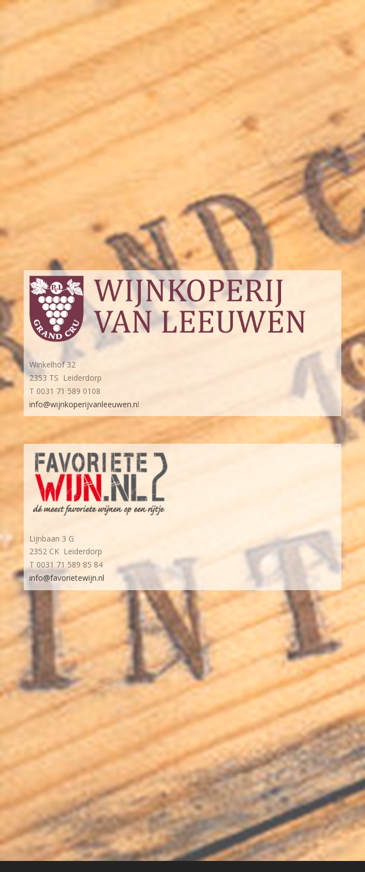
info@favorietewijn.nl (66, 577)
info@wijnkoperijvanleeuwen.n (83, 404)
